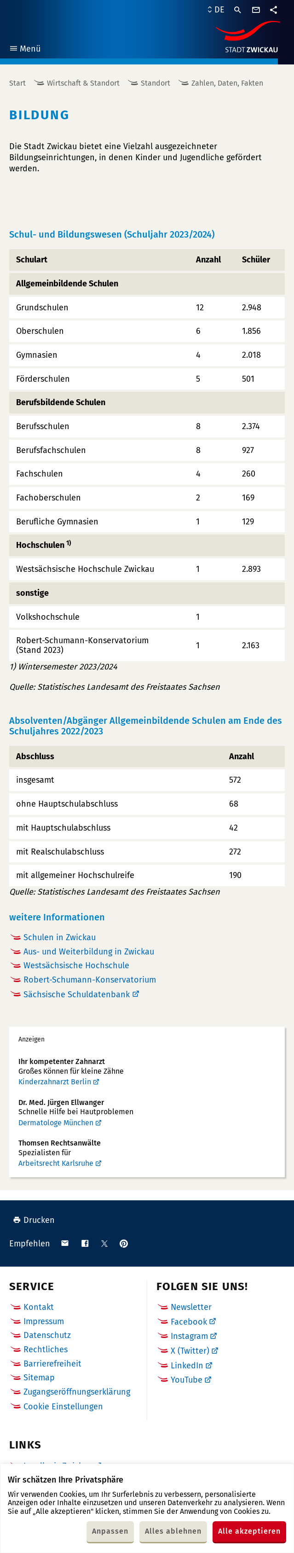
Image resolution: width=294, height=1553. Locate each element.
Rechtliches (45, 1349)
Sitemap (39, 1378)
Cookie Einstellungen (63, 1407)
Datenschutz (47, 1335)
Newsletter (191, 1307)
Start (17, 83)
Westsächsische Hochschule (76, 965)
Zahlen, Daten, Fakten (227, 83)
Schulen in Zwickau (59, 937)
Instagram (189, 1336)
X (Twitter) (190, 1351)
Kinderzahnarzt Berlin (54, 1081)
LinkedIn (187, 1366)
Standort (155, 83)
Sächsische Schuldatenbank (76, 994)
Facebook (189, 1322)
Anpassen (110, 1531)
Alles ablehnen (173, 1531)
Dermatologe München (55, 1122)
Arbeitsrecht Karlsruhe (55, 1163)
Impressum (43, 1321)
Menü (24, 50)
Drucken (34, 1220)
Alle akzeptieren (249, 1531)
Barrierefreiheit (52, 1364)
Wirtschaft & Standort (83, 83)
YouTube (186, 1380)
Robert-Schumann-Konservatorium (89, 980)
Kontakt (38, 1307)
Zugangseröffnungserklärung (76, 1392)
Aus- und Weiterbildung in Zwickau (88, 952)
